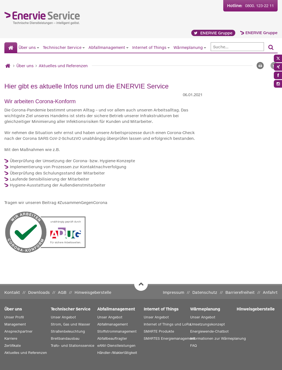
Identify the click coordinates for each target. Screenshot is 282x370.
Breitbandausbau (65, 338)
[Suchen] (271, 47)
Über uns (27, 47)
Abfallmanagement (107, 47)
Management (15, 324)
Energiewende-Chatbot (209, 331)
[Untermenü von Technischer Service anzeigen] (83, 47)
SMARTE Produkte (159, 331)
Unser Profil (14, 317)
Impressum (173, 292)
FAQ (193, 346)
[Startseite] (10, 47)
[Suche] (237, 46)
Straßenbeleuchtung (68, 331)
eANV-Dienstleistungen (116, 346)
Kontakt (12, 292)
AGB (62, 292)
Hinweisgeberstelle (93, 292)
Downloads (39, 292)
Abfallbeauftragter (112, 338)
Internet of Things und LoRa (167, 324)
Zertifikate (12, 346)
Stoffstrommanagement (117, 331)
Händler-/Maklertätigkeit (117, 353)
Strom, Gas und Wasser (70, 324)
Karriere (10, 338)
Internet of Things (149, 47)
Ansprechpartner (18, 331)
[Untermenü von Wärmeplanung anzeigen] (205, 47)
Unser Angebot (63, 317)
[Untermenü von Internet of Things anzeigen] (168, 47)
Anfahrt (270, 292)
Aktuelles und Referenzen (63, 65)
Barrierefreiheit (240, 292)
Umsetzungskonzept (207, 324)
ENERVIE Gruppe (261, 32)
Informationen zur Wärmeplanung (218, 338)
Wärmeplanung (188, 47)
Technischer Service (62, 47)
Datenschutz (204, 292)
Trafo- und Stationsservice (72, 346)
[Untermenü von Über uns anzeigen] (38, 47)
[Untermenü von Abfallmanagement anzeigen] (127, 47)
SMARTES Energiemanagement (169, 338)
